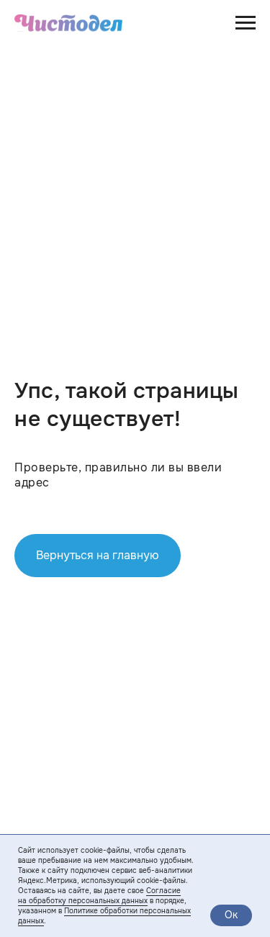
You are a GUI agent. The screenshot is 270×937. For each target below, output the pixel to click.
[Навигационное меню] (245, 23)
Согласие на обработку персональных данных (99, 895)
